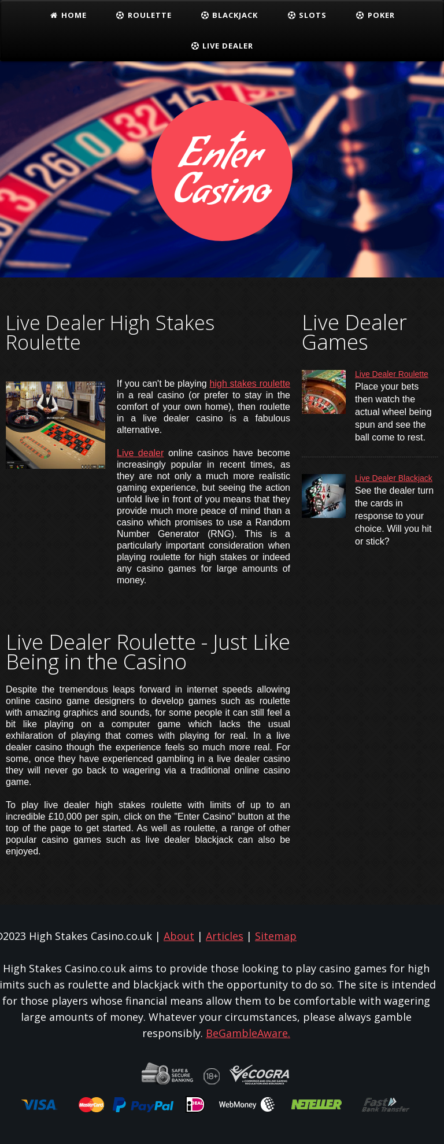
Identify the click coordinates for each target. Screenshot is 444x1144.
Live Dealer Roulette (391, 374)
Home (68, 15)
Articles (224, 936)
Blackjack (229, 15)
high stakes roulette (250, 383)
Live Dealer (222, 45)
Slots (307, 15)
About (179, 936)
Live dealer (140, 453)
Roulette (144, 15)
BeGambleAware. (248, 1033)
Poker (375, 15)
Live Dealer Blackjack (393, 478)
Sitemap (276, 936)
